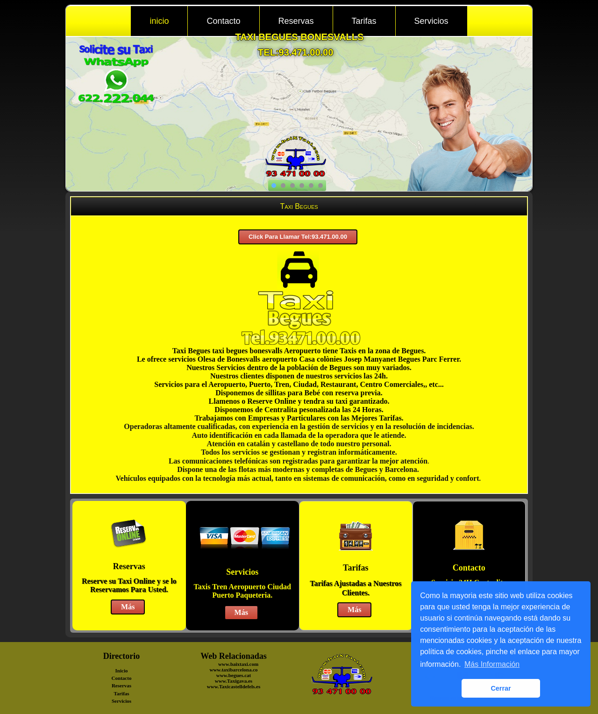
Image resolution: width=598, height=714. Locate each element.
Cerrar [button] (501, 688)
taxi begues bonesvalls (299, 37)
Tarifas (364, 21)
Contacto (223, 21)
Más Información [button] (492, 664)
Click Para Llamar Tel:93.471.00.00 (298, 236)
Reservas (296, 21)
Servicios (431, 21)
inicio (159, 21)
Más (128, 607)
